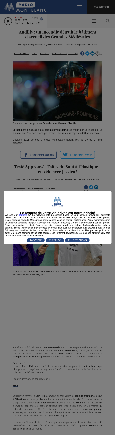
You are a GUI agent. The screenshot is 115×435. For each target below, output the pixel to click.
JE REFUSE (55, 240)
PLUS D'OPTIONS (77, 240)
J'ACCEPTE (36, 240)
